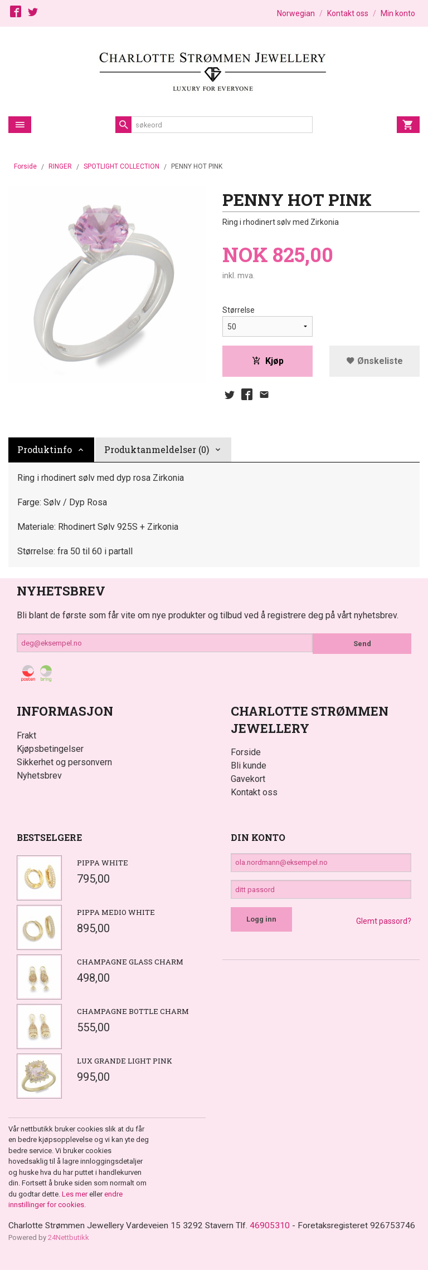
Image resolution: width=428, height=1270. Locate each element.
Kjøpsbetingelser (50, 751)
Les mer (75, 1196)
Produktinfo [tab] (44, 451)
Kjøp (268, 361)
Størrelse (238, 310)
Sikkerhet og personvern (64, 764)
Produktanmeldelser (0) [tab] (156, 451)
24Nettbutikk (68, 1253)
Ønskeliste (374, 361)
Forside (25, 166)
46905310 (276, 1228)
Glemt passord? (383, 928)
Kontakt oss (254, 794)
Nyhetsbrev (39, 777)
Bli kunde (248, 767)
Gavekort (248, 781)
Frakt (26, 737)
